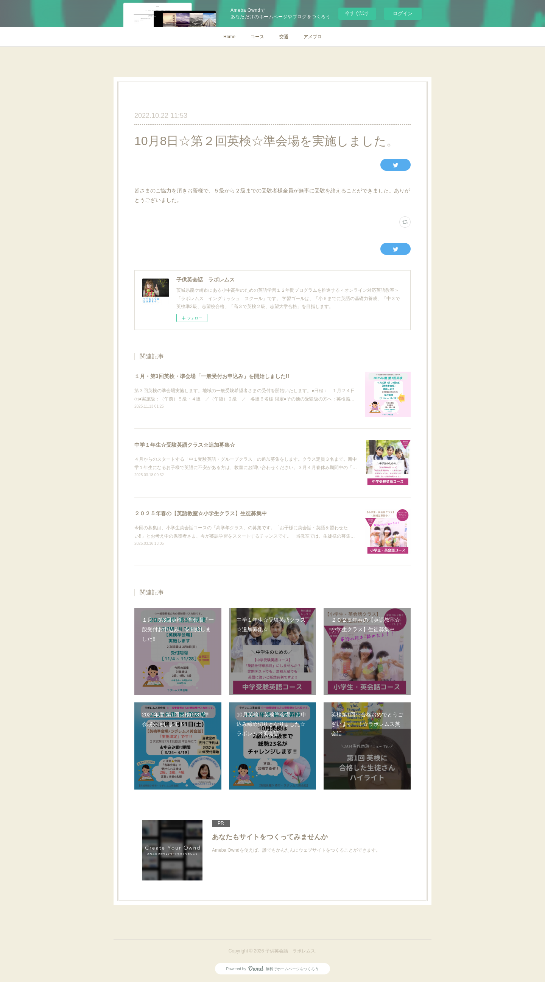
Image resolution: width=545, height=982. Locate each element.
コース (257, 36)
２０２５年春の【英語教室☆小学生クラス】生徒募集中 (200, 513)
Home (229, 36)
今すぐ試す (357, 13)
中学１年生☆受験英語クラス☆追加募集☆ (184, 445)
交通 (283, 36)
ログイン (403, 13)
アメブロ (313, 36)
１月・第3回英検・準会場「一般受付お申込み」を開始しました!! (211, 376)
